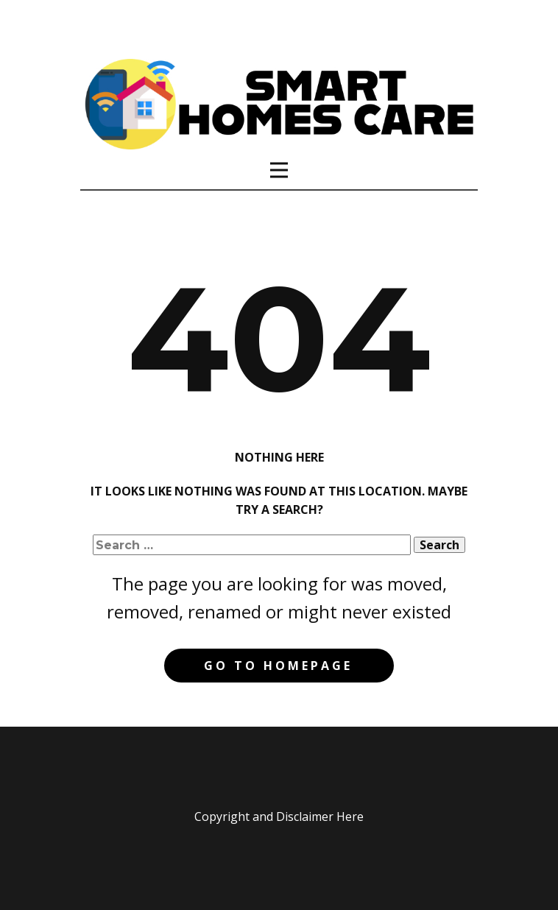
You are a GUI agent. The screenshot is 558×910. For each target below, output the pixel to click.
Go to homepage (278, 665)
